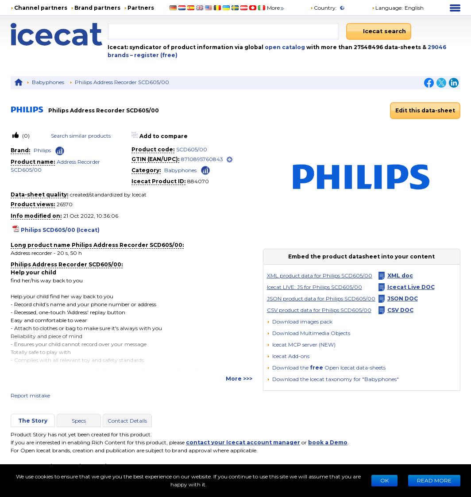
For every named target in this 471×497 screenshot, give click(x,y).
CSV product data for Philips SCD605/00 (319, 310)
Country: (323, 7)
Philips (42, 150)
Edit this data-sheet (425, 110)
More (276, 7)
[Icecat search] (378, 31)
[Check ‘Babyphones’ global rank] (205, 169)
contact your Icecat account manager (243, 442)
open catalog (284, 47)
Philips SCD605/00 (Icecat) (60, 230)
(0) (25, 135)
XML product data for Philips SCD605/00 (319, 275)
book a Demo (327, 442)
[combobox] (224, 31)
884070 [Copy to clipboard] (198, 181)
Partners (140, 7)
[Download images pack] (299, 322)
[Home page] (59, 34)
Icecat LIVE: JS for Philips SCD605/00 (314, 287)
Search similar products (81, 135)
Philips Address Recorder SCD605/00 (122, 82)
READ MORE (434, 480)
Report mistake (30, 395)
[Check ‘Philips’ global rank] (59, 151)
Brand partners (97, 7)
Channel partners (40, 7)
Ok (384, 480)
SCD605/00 (191, 149)
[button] (308, 333)
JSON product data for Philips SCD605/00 (321, 298)
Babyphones (48, 82)
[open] (229, 159)
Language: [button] (387, 7)
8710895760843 (202, 159)
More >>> (239, 378)
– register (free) (154, 55)
